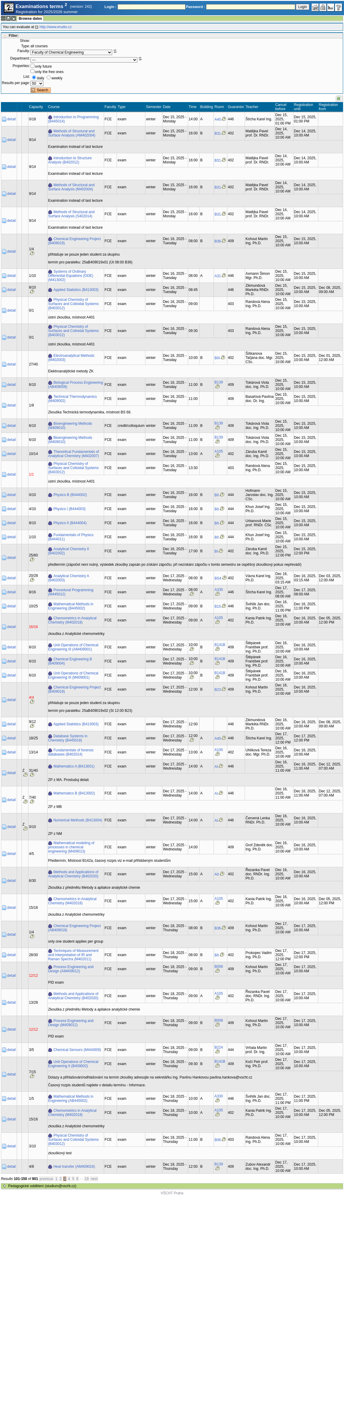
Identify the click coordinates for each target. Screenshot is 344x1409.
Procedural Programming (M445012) (70, 592)
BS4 (217, 578)
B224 (218, 1047)
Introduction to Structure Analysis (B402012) (70, 160)
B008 (218, 966)
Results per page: (16, 83)
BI (216, 551)
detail (11, 119)
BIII (217, 358)
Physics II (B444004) (70, 523)
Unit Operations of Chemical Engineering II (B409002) (73, 1064)
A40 (217, 119)
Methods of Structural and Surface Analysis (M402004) (71, 187)
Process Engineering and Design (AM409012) (71, 969)
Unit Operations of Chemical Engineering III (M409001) (73, 675)
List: (26, 77)
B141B (219, 645)
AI (216, 767)
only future (43, 66)
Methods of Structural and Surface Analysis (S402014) (71, 214)
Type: (25, 46)
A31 (217, 276)
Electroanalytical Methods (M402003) (71, 358)
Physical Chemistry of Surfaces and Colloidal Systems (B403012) (73, 304)
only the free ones (49, 72)
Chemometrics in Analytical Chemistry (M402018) (72, 620)
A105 (218, 451)
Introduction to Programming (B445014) (73, 119)
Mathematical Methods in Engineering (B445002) (70, 606)
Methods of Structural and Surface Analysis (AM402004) (71, 133)
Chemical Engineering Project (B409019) (74, 241)
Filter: (14, 36)
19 (87, 1179)
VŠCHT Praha (172, 1193)
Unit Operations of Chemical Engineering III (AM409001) (73, 647)
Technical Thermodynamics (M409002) (72, 399)
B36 (217, 241)
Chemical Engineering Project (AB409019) (74, 928)
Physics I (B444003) (70, 509)
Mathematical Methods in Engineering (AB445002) (70, 1098)
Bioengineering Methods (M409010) (70, 425)
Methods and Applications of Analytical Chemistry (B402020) (73, 874)
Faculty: (23, 51)
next (94, 1179)
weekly (57, 78)
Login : (110, 7)
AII (216, 874)
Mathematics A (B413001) (74, 766)
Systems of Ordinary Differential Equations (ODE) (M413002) (70, 275)
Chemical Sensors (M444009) (77, 1050)
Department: (20, 58)
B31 (217, 133)
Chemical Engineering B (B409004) (70, 661)
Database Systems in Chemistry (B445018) (67, 738)
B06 (217, 1140)
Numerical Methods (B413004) (78, 820)
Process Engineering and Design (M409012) (71, 1023)
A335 (218, 590)
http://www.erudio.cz (55, 27)
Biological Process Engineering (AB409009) (75, 384)
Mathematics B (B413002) (74, 793)
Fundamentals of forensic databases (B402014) (71, 752)
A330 (218, 1096)
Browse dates (30, 18)
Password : (195, 7)
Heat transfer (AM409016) (74, 1166)
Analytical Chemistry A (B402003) (68, 578)
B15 (217, 606)
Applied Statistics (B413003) (76, 290)
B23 (217, 690)
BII (216, 495)
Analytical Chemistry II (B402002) (68, 551)
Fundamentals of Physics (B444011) (71, 537)
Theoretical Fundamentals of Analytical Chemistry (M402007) (73, 454)
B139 (218, 382)
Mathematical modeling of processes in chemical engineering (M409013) (71, 847)
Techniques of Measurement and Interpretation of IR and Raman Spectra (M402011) (73, 955)
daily (40, 78)
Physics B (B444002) (70, 495)
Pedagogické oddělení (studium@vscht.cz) (42, 1186)
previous (46, 1179)
